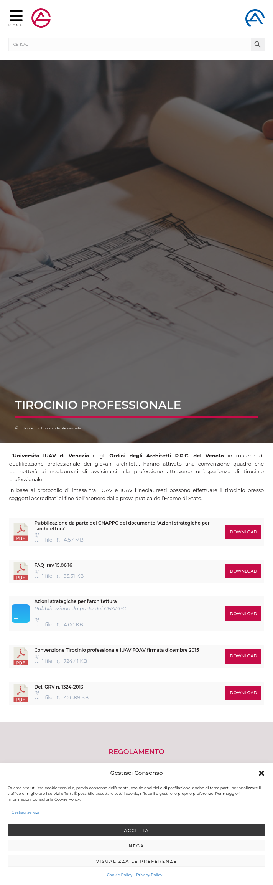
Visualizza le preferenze (136, 861)
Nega (137, 846)
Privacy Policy (149, 874)
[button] (261, 773)
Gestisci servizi (25, 812)
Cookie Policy (119, 874)
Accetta (136, 830)
